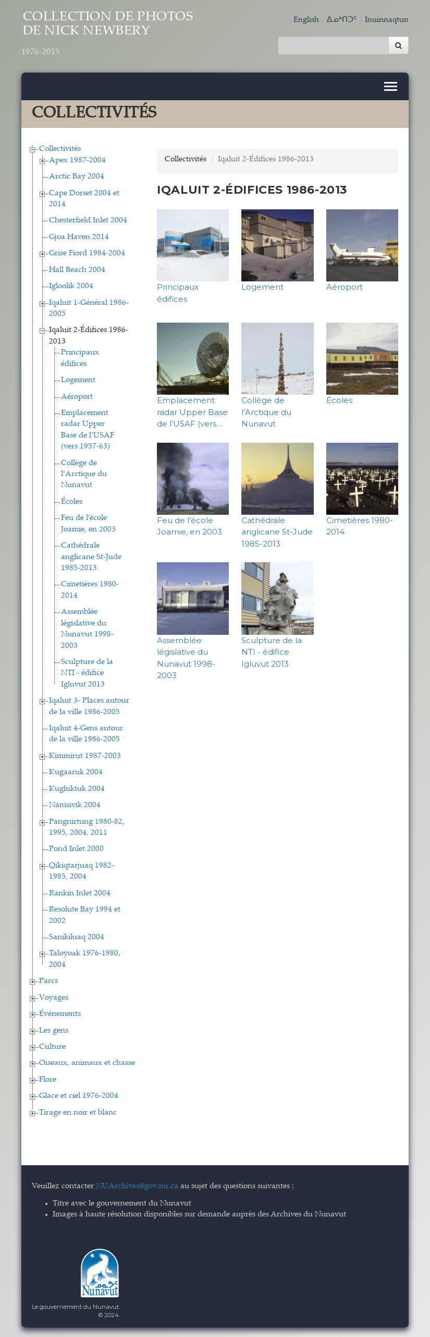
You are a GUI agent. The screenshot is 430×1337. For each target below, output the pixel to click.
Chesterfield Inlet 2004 (88, 220)
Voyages (53, 997)
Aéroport (77, 396)
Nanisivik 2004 (75, 805)
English (306, 20)
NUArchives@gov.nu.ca (137, 1185)
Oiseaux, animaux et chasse (87, 1063)
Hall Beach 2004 (77, 269)
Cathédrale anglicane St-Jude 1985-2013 (91, 556)
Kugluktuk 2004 (77, 788)
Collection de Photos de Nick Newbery (111, 35)
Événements (60, 1013)
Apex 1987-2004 (77, 159)
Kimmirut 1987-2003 (85, 755)
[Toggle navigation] (390, 85)
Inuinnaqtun (387, 20)
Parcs (48, 981)
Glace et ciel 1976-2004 (78, 1095)
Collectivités (60, 148)
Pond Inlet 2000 (76, 849)
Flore (47, 1079)
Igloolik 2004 (71, 286)
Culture (52, 1046)
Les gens (53, 1030)
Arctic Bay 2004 (76, 176)
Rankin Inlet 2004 (79, 892)
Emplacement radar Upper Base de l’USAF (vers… (192, 411)
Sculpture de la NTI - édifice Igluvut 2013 (87, 672)
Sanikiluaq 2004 (76, 936)
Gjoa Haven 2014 (79, 236)
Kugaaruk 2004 (76, 772)
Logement (78, 380)
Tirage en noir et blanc (78, 1112)
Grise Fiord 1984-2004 (87, 253)
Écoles (71, 501)
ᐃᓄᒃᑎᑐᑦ (342, 20)
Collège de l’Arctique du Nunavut (84, 473)
